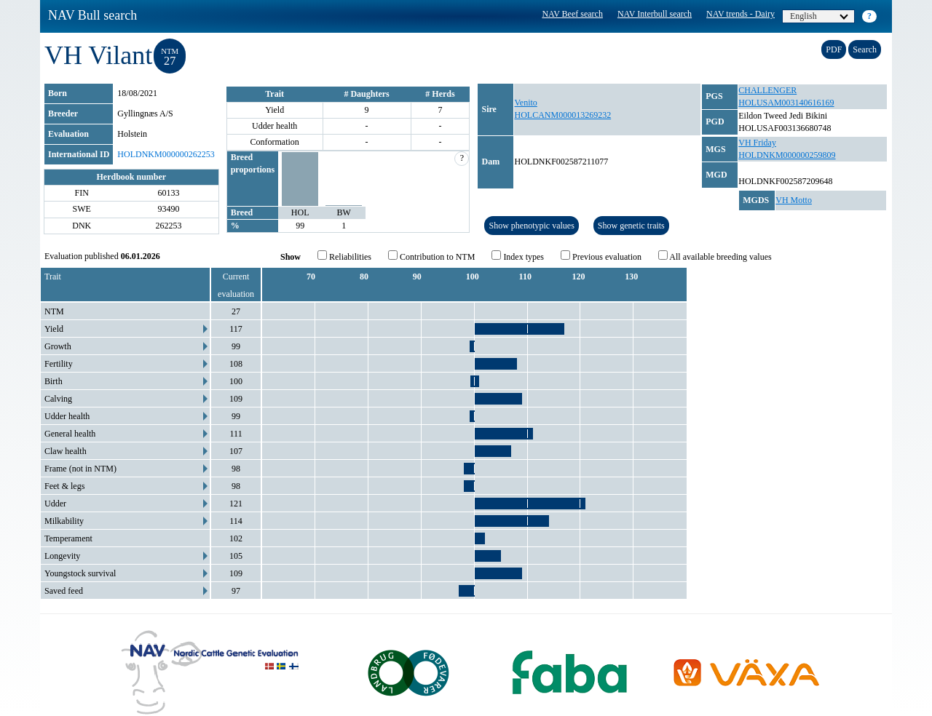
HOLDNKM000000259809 (786, 155)
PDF (834, 49)
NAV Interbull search (654, 14)
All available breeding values (715, 256)
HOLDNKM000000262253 (165, 154)
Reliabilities (344, 256)
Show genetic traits (631, 225)
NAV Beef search (572, 14)
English (819, 16)
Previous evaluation (601, 256)
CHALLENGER (767, 90)
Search (865, 49)
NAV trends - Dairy (740, 14)
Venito (525, 103)
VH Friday (757, 143)
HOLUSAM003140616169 (786, 103)
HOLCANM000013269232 (562, 115)
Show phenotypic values (531, 225)
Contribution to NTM (431, 256)
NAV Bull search (92, 15)
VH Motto (793, 200)
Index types (517, 256)
